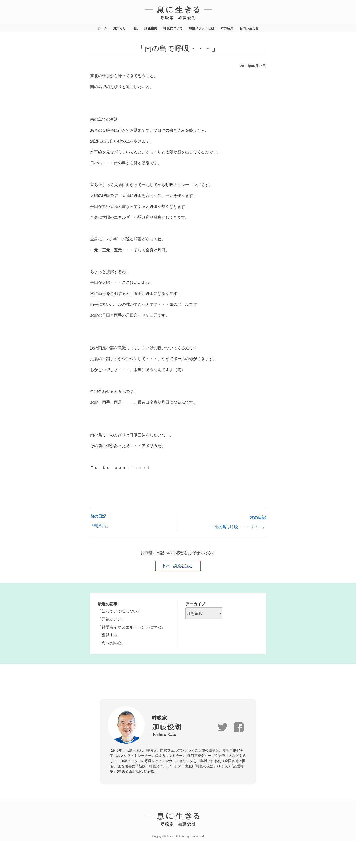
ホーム (102, 28)
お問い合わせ (249, 28)
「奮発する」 (109, 635)
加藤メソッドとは (201, 28)
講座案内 (150, 28)
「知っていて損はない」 (119, 611)
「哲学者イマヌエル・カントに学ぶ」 (131, 627)
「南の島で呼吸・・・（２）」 (238, 527)
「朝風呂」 (100, 526)
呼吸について (173, 28)
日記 (135, 28)
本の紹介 (227, 28)
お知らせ (119, 28)
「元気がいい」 (111, 619)
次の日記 (258, 517)
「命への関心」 (111, 643)
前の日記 (98, 516)
